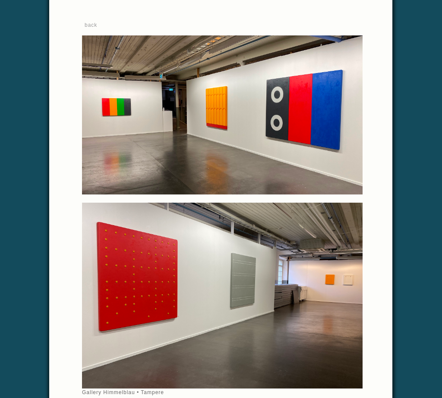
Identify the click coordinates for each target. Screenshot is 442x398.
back (91, 25)
